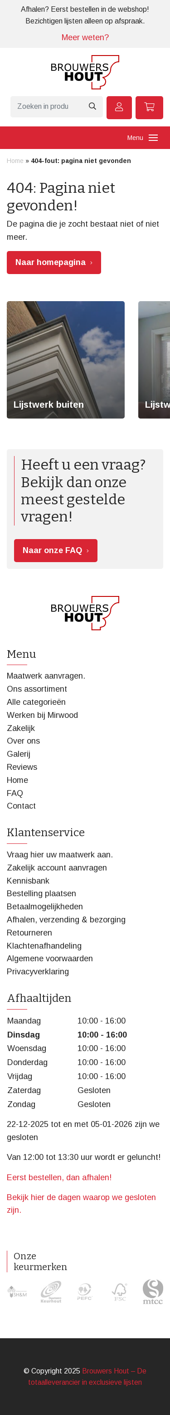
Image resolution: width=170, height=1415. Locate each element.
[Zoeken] (46, 106)
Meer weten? (85, 37)
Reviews (22, 767)
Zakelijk (21, 728)
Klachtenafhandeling (44, 945)
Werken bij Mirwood (42, 715)
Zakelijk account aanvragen (57, 867)
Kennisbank (28, 880)
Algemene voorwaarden (50, 958)
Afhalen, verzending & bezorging (66, 919)
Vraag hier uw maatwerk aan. (60, 854)
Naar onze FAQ (52, 550)
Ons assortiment (37, 689)
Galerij (18, 754)
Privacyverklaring (38, 971)
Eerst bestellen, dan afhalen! (59, 1177)
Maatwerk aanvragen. (46, 675)
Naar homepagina (50, 262)
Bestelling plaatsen (41, 893)
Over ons (23, 740)
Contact (21, 805)
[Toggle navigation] (153, 137)
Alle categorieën (36, 702)
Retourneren (29, 932)
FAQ (15, 793)
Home (15, 160)
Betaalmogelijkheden (45, 906)
